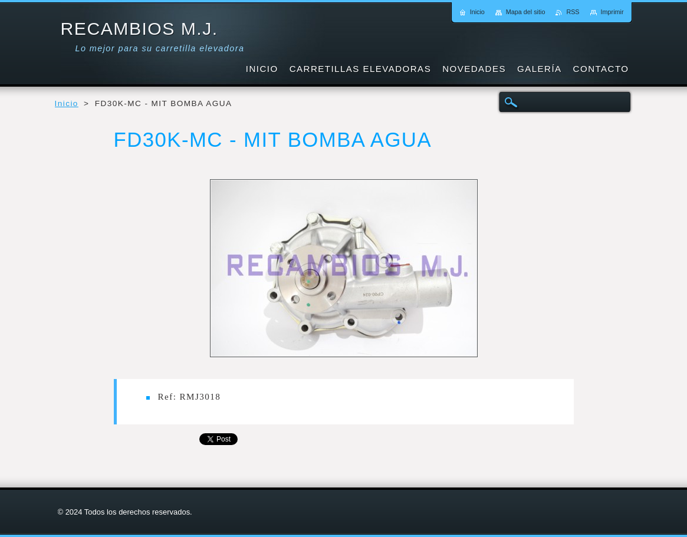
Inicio (66, 103)
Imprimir (612, 11)
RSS (572, 11)
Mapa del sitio (525, 11)
